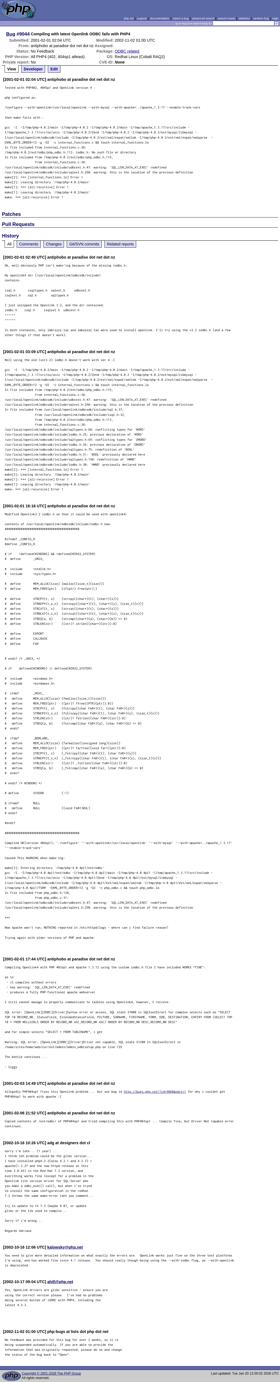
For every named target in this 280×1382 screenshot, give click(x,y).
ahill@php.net (60, 1282)
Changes (54, 244)
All (9, 244)
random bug (261, 18)
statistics (244, 18)
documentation (160, 18)
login (275, 18)
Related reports (120, 244)
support (142, 18)
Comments (28, 244)
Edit (54, 69)
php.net (129, 18)
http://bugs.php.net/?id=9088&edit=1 (155, 1091)
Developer (33, 69)
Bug (10, 34)
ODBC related (127, 51)
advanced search (203, 18)
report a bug (181, 18)
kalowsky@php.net (65, 1247)
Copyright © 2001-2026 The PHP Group (51, 1373)
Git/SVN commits (84, 244)
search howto (226, 18)
